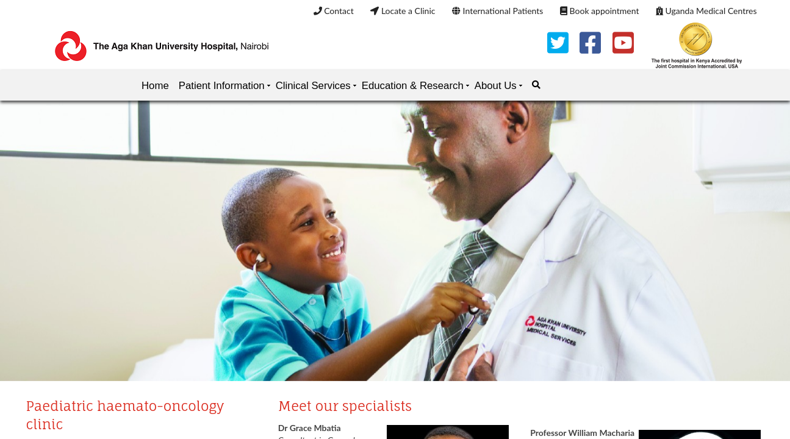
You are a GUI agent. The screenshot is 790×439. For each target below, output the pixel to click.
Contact (334, 10)
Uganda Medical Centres (706, 10)
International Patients (497, 10)
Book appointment (599, 10)
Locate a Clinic (402, 10)
